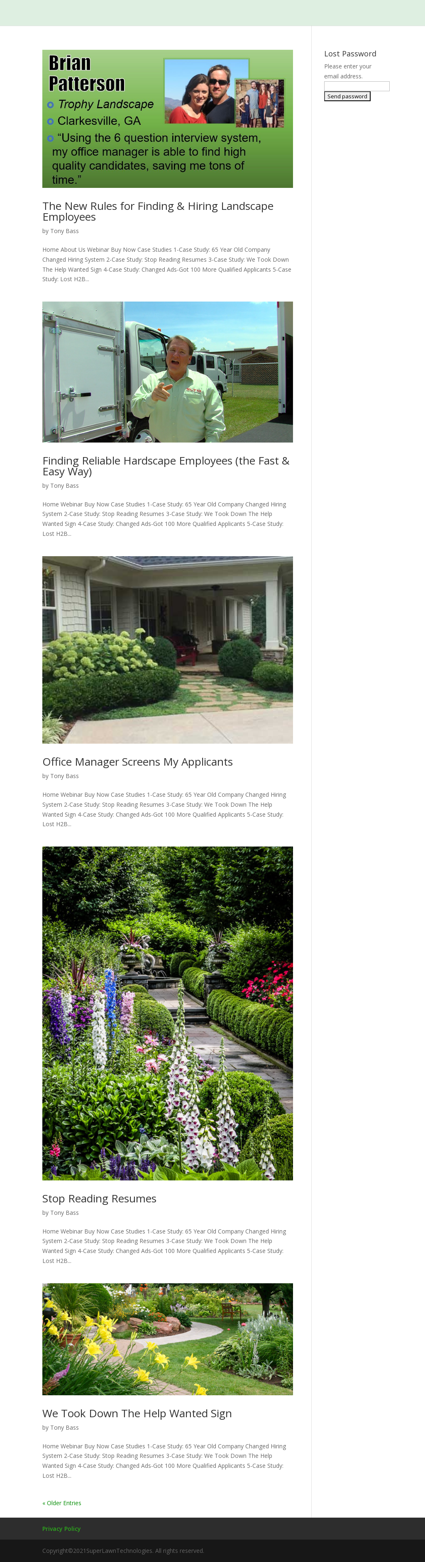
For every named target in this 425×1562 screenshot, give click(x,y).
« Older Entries (61, 1503)
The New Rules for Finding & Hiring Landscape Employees (158, 211)
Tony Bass (64, 231)
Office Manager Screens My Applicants (137, 761)
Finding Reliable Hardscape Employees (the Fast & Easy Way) (166, 466)
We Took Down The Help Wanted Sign (137, 1413)
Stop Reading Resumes (99, 1198)
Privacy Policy (61, 1529)
